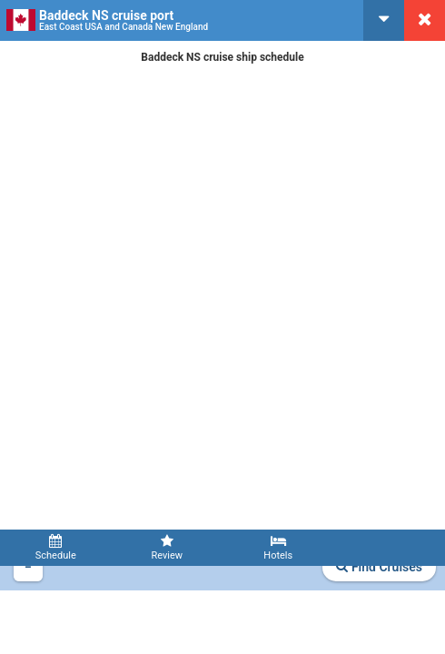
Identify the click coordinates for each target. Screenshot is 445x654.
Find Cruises (379, 567)
